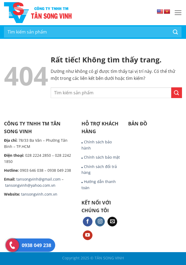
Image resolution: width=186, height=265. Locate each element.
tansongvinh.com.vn (39, 194)
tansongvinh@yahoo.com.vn (30, 185)
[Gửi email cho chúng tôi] (112, 222)
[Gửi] (175, 32)
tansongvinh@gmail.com (38, 179)
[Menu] (178, 12)
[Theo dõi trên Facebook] (87, 222)
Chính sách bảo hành (96, 144)
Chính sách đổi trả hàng (99, 169)
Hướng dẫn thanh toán (98, 184)
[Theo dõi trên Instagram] (100, 222)
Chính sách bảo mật (102, 157)
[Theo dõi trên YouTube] (87, 235)
